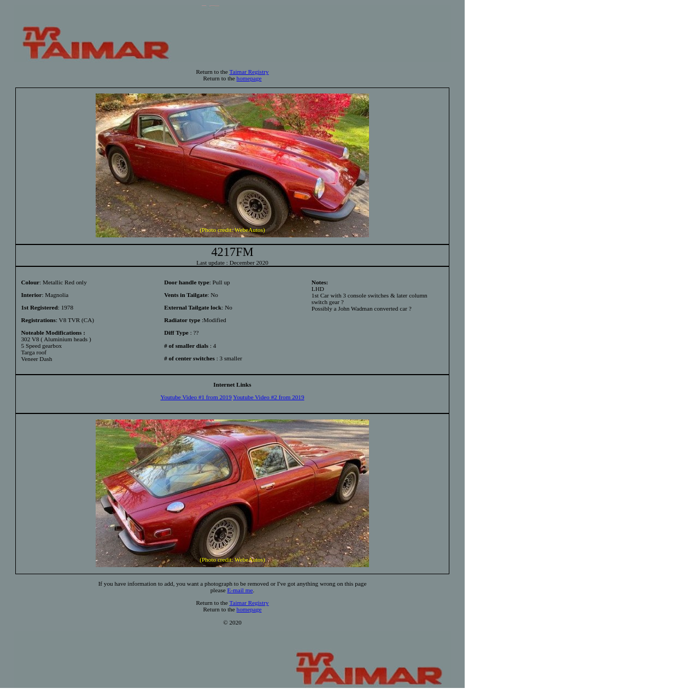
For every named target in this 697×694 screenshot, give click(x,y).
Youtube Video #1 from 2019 (195, 397)
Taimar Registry (248, 71)
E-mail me (240, 590)
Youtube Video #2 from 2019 (268, 397)
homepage (249, 78)
